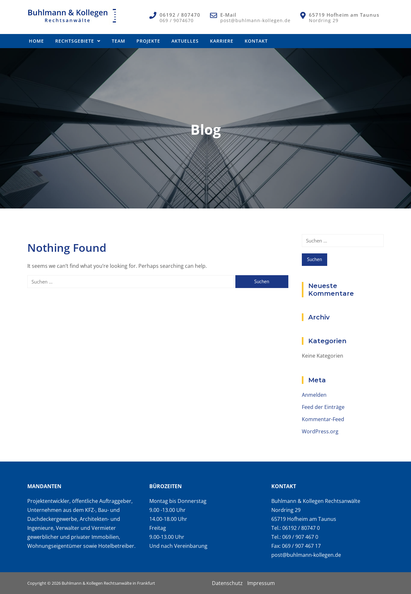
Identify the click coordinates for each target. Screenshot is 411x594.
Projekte (148, 41)
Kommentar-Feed (323, 419)
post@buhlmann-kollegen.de (255, 20)
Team (118, 41)
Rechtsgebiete (78, 41)
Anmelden (314, 394)
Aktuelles (185, 41)
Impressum (261, 583)
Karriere (221, 41)
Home (36, 41)
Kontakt (256, 41)
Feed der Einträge (323, 407)
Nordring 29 (323, 20)
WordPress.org (320, 431)
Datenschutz (227, 583)
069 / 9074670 (177, 20)
